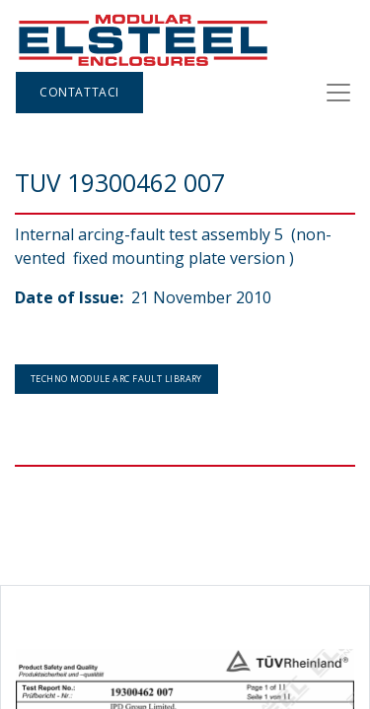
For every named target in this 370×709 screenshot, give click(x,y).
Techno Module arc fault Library (116, 378)
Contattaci (79, 92)
